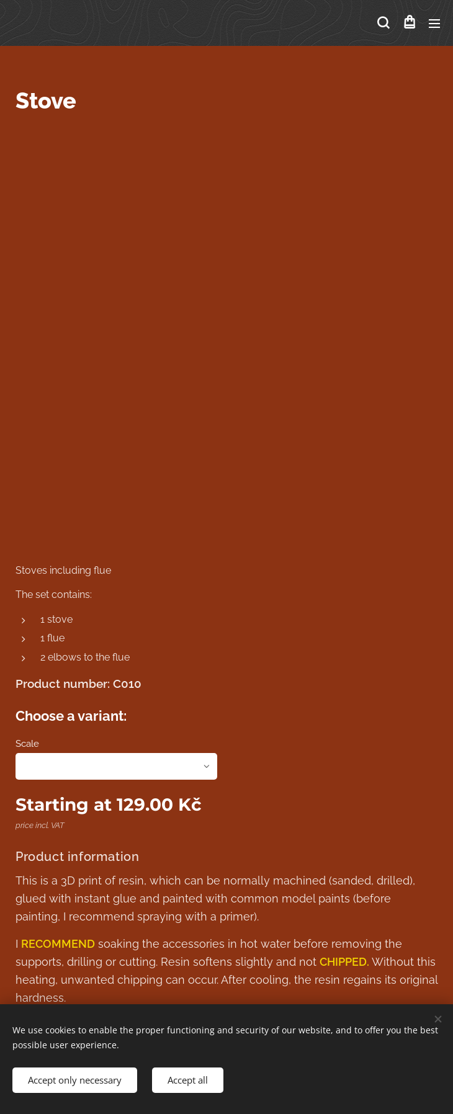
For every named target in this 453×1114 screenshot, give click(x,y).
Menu (434, 23)
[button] (383, 22)
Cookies (227, 935)
